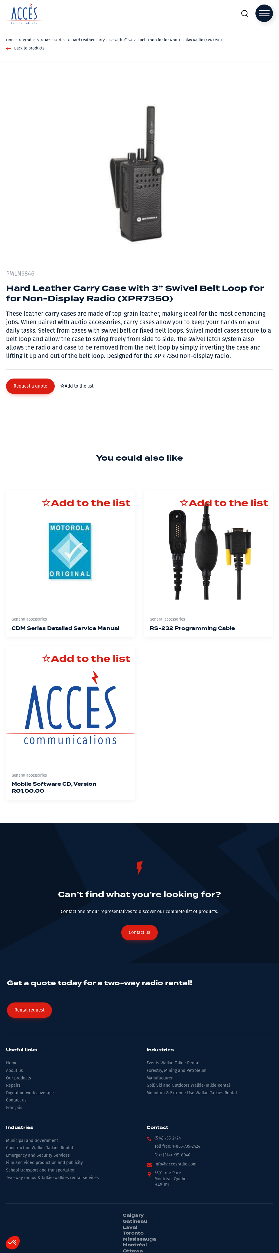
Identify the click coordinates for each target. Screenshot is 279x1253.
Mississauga (139, 1239)
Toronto (133, 1233)
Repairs (13, 1085)
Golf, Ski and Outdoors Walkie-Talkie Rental (188, 1085)
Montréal (135, 1245)
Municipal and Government (32, 1140)
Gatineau (135, 1222)
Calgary (133, 1216)
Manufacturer (160, 1078)
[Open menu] (264, 13)
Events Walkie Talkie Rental (173, 1063)
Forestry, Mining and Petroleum (176, 1070)
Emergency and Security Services (38, 1155)
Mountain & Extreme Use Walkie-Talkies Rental (192, 1092)
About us (14, 1070)
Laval (130, 1228)
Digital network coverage (30, 1092)
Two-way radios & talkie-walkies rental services (52, 1177)
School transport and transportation (41, 1170)
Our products (18, 1078)
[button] (30, 386)
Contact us (16, 1100)
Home (12, 1063)
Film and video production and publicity (44, 1162)
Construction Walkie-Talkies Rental (39, 1147)
